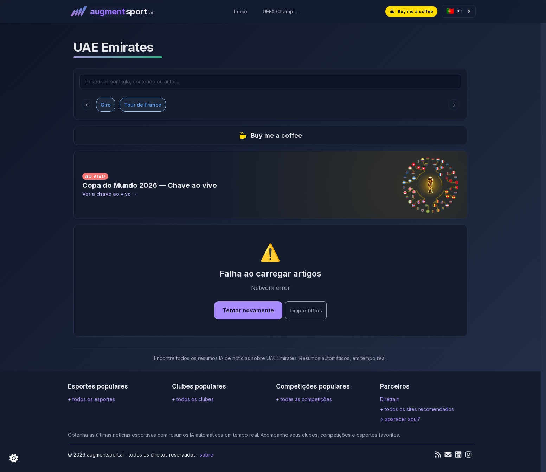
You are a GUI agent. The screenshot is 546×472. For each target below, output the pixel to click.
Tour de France (142, 104)
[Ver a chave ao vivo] (270, 185)
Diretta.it (389, 399)
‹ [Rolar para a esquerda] (87, 104)
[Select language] (459, 11)
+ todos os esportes (91, 399)
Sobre (206, 455)
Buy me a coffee (270, 135)
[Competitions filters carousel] (270, 104)
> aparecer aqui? (400, 419)
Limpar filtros (306, 310)
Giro (106, 104)
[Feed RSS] (437, 454)
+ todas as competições (304, 399)
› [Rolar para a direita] (454, 104)
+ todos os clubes (193, 399)
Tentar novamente (248, 310)
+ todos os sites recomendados (417, 409)
